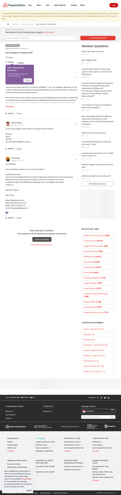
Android (25, 397)
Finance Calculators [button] (43, 448)
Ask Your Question (42, 239)
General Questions (93, 251)
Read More (10, 107)
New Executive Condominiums (17, 465)
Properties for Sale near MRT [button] (45, 466)
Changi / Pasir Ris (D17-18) (94, 329)
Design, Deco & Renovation (96, 246)
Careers (8, 418)
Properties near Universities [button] (74, 465)
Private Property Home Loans (45, 442)
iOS (32, 397)
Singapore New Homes (17, 459)
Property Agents (92, 288)
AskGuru (10, 442)
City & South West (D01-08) (94, 366)
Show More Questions (97, 184)
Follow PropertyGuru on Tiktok (114, 398)
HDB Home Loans (41, 445)
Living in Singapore (93, 283)
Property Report (92, 426)
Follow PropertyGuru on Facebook (97, 397)
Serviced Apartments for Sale (74, 448)
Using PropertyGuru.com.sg (96, 312)
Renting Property (93, 307)
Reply (19, 113)
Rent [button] (40, 5)
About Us (9, 411)
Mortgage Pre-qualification (44, 451)
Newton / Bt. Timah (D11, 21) (94, 371)
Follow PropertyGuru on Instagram (101, 397)
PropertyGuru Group (14, 406)
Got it (28, 80)
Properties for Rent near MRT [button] (45, 471)
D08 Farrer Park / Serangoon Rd (102, 476)
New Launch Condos (14, 462)
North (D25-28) (89, 340)
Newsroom (47, 411)
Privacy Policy (26, 479)
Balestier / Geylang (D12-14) (94, 356)
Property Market (92, 302)
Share (21, 63)
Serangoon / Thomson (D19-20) (96, 345)
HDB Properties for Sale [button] (73, 442)
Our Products (10, 415)
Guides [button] (74, 5)
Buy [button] (32, 5)
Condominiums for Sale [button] (73, 445)
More (84, 5)
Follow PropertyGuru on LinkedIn (108, 397)
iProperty (110, 426)
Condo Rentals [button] (98, 445)
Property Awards (43, 426)
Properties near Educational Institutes (73, 460)
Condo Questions (12, 45)
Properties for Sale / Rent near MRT (44, 460)
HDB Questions (92, 257)
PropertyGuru (13, 438)
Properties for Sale (72, 438)
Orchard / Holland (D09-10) (94, 350)
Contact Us (48, 406)
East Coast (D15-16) (91, 361)
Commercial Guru (16, 426)
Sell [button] (49, 5)
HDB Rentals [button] (97, 442)
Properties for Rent (100, 438)
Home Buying (92, 262)
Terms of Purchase (60, 490)
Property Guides (12, 445)
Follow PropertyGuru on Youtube (105, 397)
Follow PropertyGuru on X (112, 398)
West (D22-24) (89, 334)
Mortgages (40, 438)
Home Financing (92, 267)
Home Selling (91, 272)
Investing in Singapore (94, 278)
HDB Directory (11, 448)
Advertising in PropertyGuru (97, 235)
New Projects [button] (61, 5)
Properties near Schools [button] (73, 468)
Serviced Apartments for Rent (102, 448)
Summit (70, 426)
